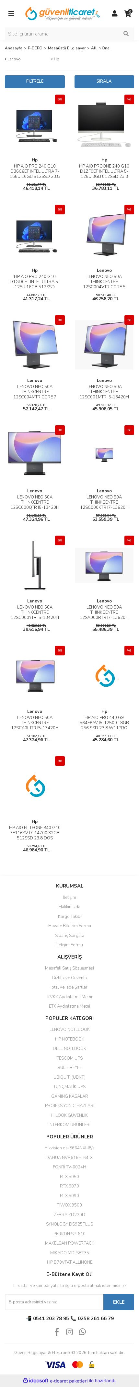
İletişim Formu (69, 945)
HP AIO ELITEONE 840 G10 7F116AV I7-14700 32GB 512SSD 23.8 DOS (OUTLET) (35, 835)
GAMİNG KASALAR (69, 1096)
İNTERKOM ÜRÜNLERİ (69, 1125)
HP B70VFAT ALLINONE (69, 1262)
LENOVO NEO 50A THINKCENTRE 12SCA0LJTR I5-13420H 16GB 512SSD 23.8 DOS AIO (35, 728)
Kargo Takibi (69, 917)
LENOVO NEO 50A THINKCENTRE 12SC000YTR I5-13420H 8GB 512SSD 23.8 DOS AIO (35, 617)
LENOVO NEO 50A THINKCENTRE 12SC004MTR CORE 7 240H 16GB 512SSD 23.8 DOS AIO (35, 397)
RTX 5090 (69, 1196)
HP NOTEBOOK (69, 1039)
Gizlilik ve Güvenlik (69, 978)
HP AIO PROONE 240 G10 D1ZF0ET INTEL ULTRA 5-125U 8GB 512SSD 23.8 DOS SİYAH (104, 174)
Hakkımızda (69, 907)
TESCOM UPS (70, 1058)
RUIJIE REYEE (69, 1068)
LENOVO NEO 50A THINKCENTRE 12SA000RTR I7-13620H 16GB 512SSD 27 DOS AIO (104, 615)
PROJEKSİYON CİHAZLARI (69, 1106)
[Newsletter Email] (54, 1302)
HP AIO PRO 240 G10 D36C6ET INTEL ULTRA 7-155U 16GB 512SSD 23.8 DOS (35, 174)
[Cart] (127, 13)
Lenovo (104, 270)
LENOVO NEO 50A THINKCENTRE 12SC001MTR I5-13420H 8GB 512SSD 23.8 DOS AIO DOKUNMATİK (104, 397)
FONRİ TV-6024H (69, 1167)
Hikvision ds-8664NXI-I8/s (69, 1148)
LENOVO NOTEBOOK (70, 1030)
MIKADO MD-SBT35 (69, 1253)
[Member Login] (115, 14)
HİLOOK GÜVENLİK (69, 1115)
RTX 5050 (69, 1177)
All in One (100, 48)
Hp (35, 160)
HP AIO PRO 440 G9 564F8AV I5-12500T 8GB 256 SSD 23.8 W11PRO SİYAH (104, 725)
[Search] (69, 33)
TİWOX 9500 (69, 1205)
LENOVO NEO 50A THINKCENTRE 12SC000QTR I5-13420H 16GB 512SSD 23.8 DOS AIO (34, 507)
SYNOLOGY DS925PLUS (69, 1224)
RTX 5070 (69, 1186)
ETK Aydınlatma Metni (69, 1006)
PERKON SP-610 (69, 1234)
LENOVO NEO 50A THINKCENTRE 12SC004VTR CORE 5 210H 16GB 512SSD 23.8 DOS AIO (104, 287)
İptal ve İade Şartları (69, 987)
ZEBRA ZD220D (69, 1215)
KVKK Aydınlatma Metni (69, 997)
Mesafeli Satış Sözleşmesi (69, 968)
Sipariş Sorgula (69, 936)
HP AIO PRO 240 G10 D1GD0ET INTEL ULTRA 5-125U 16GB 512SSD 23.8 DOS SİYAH (35, 284)
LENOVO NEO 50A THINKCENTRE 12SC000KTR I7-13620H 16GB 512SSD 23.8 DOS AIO (104, 507)
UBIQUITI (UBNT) (69, 1077)
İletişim (69, 897)
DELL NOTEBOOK (69, 1049)
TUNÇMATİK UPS (69, 1087)
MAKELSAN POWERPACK (69, 1243)
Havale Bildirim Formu (69, 926)
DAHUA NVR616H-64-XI (70, 1158)
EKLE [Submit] (119, 1302)
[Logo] (63, 13)
